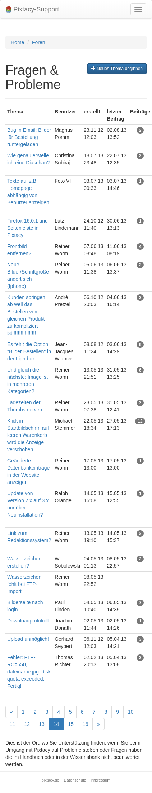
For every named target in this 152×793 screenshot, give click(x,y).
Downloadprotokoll (28, 621)
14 (56, 724)
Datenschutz (75, 780)
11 (12, 724)
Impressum (100, 780)
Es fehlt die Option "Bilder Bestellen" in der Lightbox (29, 351)
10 (131, 712)
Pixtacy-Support (32, 9)
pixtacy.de (51, 780)
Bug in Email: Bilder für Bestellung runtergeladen (29, 137)
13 (42, 724)
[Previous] (11, 712)
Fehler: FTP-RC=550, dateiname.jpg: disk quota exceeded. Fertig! (29, 671)
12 (27, 724)
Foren (38, 42)
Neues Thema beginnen (117, 68)
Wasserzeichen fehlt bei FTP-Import (24, 584)
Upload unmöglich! (28, 639)
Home (17, 42)
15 (71, 724)
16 (85, 724)
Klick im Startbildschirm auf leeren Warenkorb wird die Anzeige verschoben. (28, 435)
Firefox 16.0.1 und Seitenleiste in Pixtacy (27, 228)
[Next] (98, 724)
